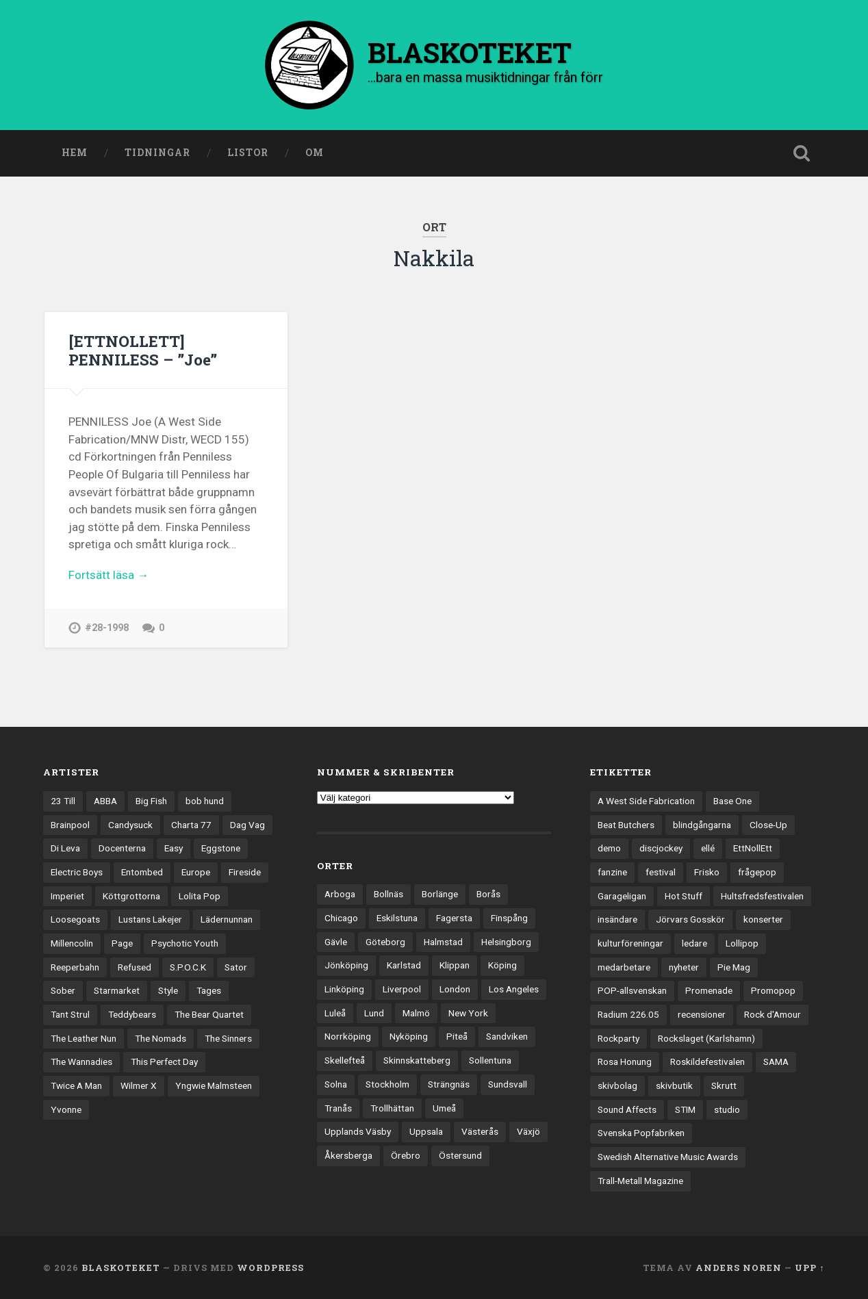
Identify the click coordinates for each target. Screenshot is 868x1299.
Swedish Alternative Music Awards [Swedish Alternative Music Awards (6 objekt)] (668, 1156)
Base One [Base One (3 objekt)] (732, 800)
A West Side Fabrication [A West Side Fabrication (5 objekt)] (646, 800)
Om (314, 152)
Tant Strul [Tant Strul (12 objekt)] (70, 1014)
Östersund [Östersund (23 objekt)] (460, 1155)
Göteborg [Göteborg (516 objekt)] (385, 941)
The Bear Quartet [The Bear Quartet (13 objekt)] (209, 1014)
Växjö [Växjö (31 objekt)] (528, 1131)
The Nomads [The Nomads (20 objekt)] (160, 1038)
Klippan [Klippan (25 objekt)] (454, 965)
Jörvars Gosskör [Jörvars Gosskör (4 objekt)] (690, 919)
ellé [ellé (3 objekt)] (708, 848)
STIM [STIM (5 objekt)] (685, 1109)
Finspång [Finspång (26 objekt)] (509, 917)
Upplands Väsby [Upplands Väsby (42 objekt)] (357, 1131)
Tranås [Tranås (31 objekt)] (338, 1108)
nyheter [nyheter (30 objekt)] (684, 967)
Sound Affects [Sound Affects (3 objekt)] (627, 1109)
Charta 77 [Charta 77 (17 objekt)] (191, 824)
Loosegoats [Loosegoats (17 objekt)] (75, 919)
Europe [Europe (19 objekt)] (195, 871)
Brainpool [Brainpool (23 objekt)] (70, 824)
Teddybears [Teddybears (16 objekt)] (132, 1014)
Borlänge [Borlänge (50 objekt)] (440, 893)
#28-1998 (107, 628)
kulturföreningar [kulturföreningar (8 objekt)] (630, 943)
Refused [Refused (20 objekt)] (134, 967)
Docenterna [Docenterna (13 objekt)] (122, 848)
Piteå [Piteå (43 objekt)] (457, 1036)
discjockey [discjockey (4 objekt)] (660, 848)
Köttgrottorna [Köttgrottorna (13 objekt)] (131, 895)
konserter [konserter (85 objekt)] (763, 919)
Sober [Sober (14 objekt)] (63, 990)
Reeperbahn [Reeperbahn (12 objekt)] (75, 967)
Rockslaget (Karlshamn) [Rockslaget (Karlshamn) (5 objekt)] (706, 1038)
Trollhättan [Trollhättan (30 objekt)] (392, 1108)
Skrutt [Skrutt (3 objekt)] (724, 1085)
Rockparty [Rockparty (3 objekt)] (618, 1038)
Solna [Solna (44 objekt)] (335, 1084)
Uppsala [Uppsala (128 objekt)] (426, 1131)
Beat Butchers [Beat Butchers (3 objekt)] (626, 824)
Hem (75, 152)
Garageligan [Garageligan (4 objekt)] (622, 895)
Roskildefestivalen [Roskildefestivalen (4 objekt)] (707, 1061)
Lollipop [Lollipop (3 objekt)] (742, 943)
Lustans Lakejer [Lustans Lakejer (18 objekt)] (150, 919)
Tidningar (157, 152)
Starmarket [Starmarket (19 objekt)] (117, 990)
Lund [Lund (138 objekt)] (374, 1012)
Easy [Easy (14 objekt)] (173, 848)
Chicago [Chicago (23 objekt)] (341, 917)
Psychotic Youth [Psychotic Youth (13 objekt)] (184, 943)
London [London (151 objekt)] (454, 988)
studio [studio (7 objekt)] (727, 1109)
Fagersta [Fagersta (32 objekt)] (454, 917)
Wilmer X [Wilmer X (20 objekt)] (138, 1085)
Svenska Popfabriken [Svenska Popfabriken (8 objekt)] (641, 1132)
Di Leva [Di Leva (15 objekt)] (65, 848)
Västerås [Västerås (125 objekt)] (479, 1131)
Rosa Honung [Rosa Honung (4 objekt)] (625, 1061)
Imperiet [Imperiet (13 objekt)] (67, 895)
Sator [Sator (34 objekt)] (236, 967)
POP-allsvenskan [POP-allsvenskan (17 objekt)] (632, 990)
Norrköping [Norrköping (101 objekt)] (347, 1036)
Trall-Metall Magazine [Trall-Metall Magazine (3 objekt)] (640, 1180)
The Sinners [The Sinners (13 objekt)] (228, 1038)
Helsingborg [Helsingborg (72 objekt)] (506, 941)
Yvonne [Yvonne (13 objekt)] (66, 1109)
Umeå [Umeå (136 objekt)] (444, 1108)
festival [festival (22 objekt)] (661, 871)
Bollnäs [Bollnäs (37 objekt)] (388, 893)
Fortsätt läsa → (108, 575)
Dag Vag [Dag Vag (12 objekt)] (247, 824)
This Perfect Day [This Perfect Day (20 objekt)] (164, 1061)
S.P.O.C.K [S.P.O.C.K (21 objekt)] (188, 967)
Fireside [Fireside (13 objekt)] (245, 871)
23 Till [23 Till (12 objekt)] (63, 800)
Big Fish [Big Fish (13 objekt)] (151, 800)
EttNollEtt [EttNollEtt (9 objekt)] (752, 848)
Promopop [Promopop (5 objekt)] (773, 990)
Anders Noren (738, 1267)
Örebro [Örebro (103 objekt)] (405, 1155)
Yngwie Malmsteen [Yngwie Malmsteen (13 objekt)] (213, 1085)
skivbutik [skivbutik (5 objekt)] (674, 1085)
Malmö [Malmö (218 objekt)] (416, 1012)
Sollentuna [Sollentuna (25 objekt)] (490, 1060)
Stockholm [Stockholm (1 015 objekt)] (387, 1084)
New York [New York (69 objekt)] (468, 1012)
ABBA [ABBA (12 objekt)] (105, 800)
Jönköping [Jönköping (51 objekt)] (346, 965)
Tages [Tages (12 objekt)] (208, 990)
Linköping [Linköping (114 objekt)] (344, 988)
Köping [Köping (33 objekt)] (502, 965)
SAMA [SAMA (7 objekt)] (776, 1061)
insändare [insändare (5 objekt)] (617, 919)
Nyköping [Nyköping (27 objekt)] (409, 1036)
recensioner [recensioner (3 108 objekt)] (702, 1014)
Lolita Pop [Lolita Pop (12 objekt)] (199, 895)
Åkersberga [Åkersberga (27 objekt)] (348, 1155)
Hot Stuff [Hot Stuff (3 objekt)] (683, 895)
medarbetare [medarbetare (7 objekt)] (624, 967)
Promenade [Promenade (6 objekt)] (708, 990)
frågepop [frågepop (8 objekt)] (757, 871)
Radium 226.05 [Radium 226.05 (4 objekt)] (628, 1014)
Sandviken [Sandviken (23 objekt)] (507, 1036)
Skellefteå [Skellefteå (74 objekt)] (344, 1060)
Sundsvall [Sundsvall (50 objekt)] (507, 1084)
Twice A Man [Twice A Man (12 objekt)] (76, 1085)
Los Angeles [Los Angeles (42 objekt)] (514, 988)
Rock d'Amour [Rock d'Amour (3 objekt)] (772, 1014)
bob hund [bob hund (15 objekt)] (205, 800)
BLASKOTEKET (120, 1267)
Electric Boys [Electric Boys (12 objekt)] (77, 871)
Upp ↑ (809, 1267)
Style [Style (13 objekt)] (168, 990)
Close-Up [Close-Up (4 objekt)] (768, 824)
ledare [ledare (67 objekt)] (694, 943)
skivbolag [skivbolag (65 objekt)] (617, 1085)
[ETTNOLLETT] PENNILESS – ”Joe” (142, 350)
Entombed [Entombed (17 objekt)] (142, 871)
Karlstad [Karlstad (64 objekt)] (404, 965)
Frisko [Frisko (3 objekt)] (706, 871)
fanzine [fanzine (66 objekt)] (612, 871)
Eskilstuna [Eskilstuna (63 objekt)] (397, 917)
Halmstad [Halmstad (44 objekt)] (443, 941)
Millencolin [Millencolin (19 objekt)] (72, 943)
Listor (247, 152)
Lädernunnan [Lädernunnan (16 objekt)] (227, 919)
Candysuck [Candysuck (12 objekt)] (130, 824)
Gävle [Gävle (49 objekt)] (335, 941)
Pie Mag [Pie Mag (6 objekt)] (733, 967)
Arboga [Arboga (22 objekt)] (339, 893)
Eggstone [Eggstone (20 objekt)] (220, 848)
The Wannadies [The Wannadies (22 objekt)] (81, 1061)
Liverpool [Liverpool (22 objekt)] (402, 988)
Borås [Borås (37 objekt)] (488, 893)
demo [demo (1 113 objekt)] (609, 848)
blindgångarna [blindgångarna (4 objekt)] (702, 824)
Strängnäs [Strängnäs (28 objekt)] (449, 1084)
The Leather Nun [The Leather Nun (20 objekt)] (83, 1038)
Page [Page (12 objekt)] (122, 943)
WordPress (270, 1267)
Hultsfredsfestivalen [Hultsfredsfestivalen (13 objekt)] (762, 895)
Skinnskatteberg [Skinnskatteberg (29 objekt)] (416, 1060)
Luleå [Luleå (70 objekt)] (335, 1012)
